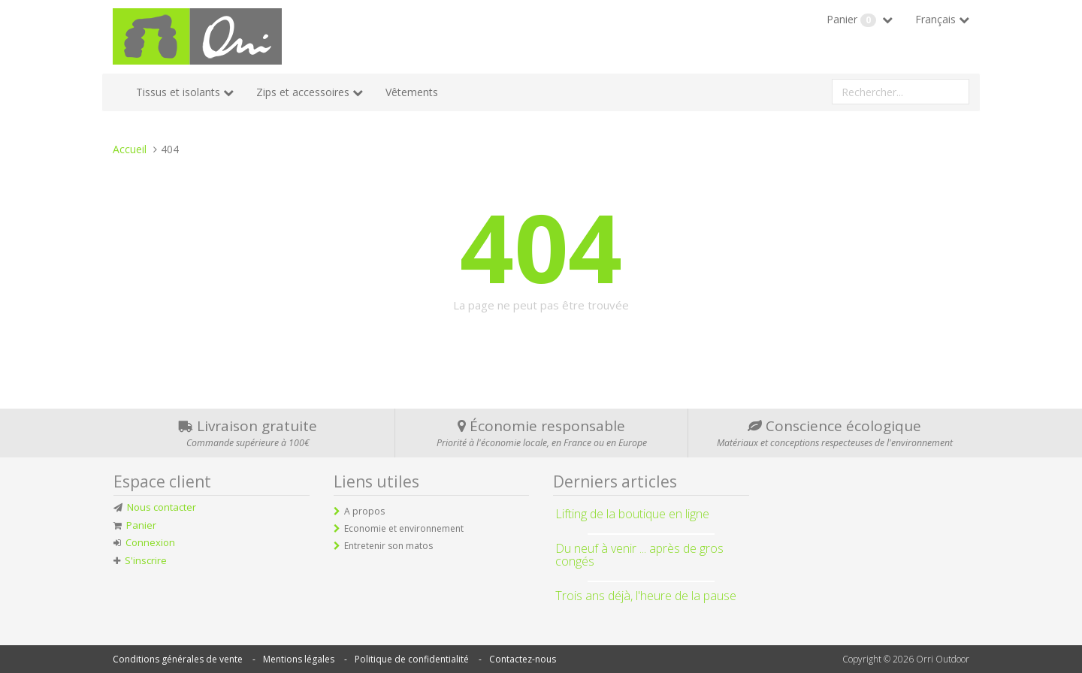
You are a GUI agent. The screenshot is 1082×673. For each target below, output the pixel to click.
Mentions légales (298, 659)
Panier (853, 19)
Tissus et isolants (178, 92)
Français (935, 19)
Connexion (150, 542)
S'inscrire (146, 560)
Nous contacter (161, 507)
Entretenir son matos (388, 545)
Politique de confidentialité (412, 659)
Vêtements (411, 92)
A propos (364, 511)
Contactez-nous (522, 659)
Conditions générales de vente (178, 659)
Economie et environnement (404, 528)
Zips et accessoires (302, 92)
